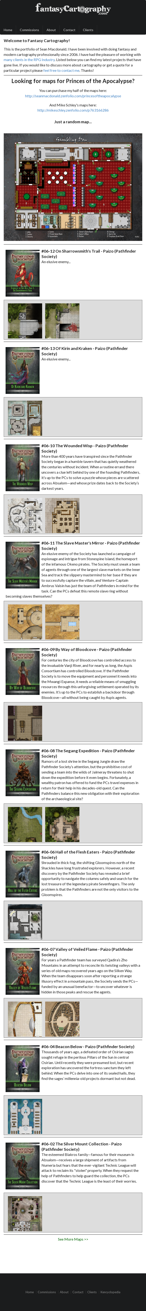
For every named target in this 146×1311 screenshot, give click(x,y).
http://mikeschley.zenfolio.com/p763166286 (73, 110)
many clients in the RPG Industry (29, 59)
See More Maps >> (73, 1239)
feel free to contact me (61, 70)
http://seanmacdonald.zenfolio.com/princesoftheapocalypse (73, 96)
